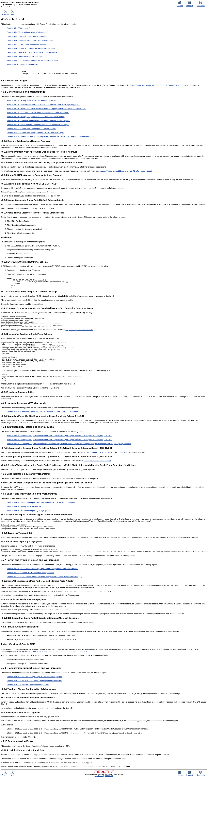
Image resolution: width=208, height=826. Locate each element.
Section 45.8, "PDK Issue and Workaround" (25, 56)
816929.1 (126, 461)
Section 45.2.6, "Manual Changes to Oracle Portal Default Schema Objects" (38, 121)
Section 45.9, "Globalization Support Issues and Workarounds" (33, 60)
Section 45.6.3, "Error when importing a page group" (28, 520)
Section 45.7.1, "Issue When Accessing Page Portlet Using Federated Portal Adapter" (42, 579)
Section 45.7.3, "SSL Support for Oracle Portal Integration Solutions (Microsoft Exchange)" (44, 587)
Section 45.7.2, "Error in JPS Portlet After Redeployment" (30, 583)
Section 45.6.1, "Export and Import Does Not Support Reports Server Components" (41, 512)
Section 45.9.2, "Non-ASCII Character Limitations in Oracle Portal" (34, 692)
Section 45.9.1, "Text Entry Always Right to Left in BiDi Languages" (34, 688)
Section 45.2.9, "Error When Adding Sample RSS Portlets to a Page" (35, 133)
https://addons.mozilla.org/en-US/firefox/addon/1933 (125, 171)
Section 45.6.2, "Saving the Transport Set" (24, 516)
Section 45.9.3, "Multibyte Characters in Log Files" (28, 696)
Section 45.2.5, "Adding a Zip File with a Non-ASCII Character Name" (35, 117)
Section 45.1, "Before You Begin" (20, 28)
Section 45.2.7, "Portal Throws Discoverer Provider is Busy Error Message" (38, 125)
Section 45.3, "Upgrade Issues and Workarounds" (27, 36)
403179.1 (30, 209)
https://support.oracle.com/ (79, 334)
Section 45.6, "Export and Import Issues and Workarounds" (31, 48)
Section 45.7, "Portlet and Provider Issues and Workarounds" (32, 52)
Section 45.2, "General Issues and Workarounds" (27, 32)
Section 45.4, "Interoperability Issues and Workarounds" (30, 40)
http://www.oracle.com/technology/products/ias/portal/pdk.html (57, 663)
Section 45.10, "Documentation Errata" (23, 64)
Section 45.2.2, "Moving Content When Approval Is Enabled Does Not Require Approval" (43, 104)
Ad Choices (109, 787)
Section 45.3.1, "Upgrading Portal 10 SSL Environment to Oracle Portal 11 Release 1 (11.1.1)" (47, 421)
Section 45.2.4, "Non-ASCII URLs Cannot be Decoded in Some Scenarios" (38, 112)
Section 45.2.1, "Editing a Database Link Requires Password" (32, 100)
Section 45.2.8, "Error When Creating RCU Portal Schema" (31, 129)
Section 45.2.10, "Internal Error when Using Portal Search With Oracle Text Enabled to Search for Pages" (50, 137)
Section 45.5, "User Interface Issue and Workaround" (29, 44)
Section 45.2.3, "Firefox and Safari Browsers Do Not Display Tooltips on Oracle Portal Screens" (46, 108)
